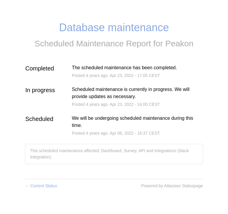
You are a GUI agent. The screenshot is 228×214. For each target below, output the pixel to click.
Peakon (179, 43)
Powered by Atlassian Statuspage (172, 185)
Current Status (41, 185)
